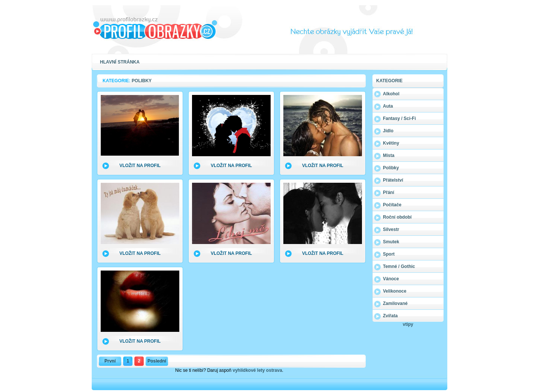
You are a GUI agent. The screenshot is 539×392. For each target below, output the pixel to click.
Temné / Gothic (399, 266)
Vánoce (391, 278)
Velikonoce (394, 291)
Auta (388, 106)
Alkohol (391, 93)
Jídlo (388, 130)
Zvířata (390, 315)
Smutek (391, 241)
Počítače (392, 204)
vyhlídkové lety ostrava (257, 370)
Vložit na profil (140, 165)
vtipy (408, 324)
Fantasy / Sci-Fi (399, 118)
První (110, 361)
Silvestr (391, 229)
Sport (389, 254)
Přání (388, 192)
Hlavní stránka (120, 62)
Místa (389, 155)
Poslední (156, 361)
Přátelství (393, 180)
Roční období (397, 217)
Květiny (391, 143)
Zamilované (395, 303)
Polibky (391, 167)
